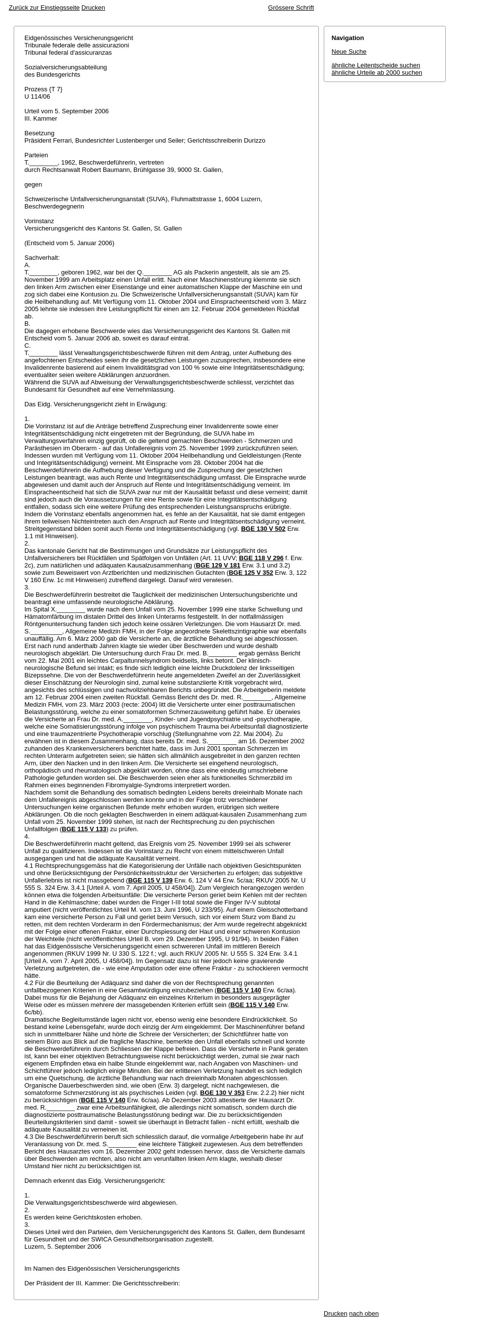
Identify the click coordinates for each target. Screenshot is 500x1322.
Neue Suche (349, 51)
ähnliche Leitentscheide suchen (376, 65)
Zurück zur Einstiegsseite (44, 7)
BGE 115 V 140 (239, 990)
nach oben (364, 1313)
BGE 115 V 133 (84, 829)
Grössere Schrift (291, 7)
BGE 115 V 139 (150, 880)
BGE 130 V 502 (263, 528)
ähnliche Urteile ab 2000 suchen (377, 72)
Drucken (93, 7)
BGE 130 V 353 (222, 1092)
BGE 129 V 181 (218, 565)
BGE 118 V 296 (261, 558)
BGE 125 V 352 (251, 572)
